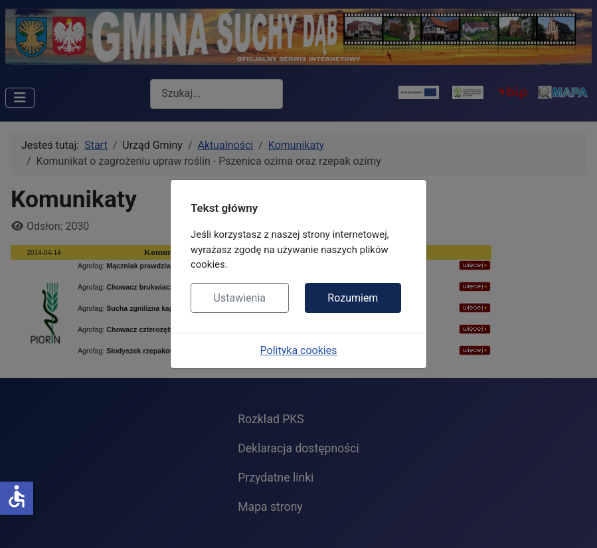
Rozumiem (352, 298)
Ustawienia (240, 298)
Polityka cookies (298, 350)
